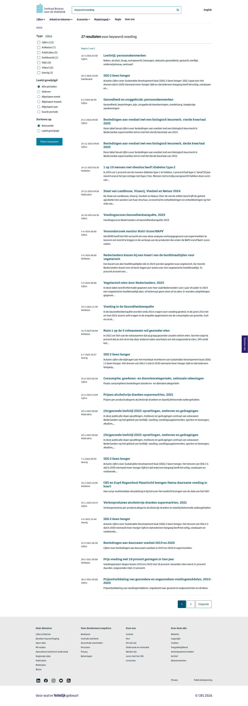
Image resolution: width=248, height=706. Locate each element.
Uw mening (245, 344)
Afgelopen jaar (50, 107)
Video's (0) (47, 68)
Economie (82, 19)
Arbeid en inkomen (60, 19)
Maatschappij (101, 19)
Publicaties (41, 661)
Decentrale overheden (92, 643)
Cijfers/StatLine (43, 634)
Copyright (175, 639)
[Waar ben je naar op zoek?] (126, 10)
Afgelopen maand (51, 102)
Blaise (39, 670)
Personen (85, 648)
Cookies (175, 643)
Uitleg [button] (48, 36)
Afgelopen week (51, 97)
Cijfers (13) (48, 42)
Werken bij (131, 652)
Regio (118, 19)
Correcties (131, 661)
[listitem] (38, 680)
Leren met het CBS (135, 656)
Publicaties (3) (49, 52)
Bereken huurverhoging (47, 639)
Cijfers (39, 19)
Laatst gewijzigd (50, 131)
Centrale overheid (89, 639)
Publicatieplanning (203, 680)
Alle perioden (49, 87)
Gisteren (46, 92)
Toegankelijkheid (179, 648)
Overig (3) (47, 73)
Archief (174, 656)
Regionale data (43, 656)
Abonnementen (178, 661)
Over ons (129, 19)
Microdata (40, 648)
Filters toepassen (49, 142)
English (208, 10)
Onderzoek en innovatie (137, 648)
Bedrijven (85, 634)
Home (39, 28)
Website (175, 634)
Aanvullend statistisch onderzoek (52, 652)
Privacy (84, 652)
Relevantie (48, 126)
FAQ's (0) (46, 63)
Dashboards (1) (50, 57)
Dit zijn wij (131, 643)
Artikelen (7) (49, 47)
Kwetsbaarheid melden (182, 652)
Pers (128, 639)
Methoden (41, 665)
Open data (41, 643)
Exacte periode (50, 112)
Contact (129, 634)
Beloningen (86, 656)
